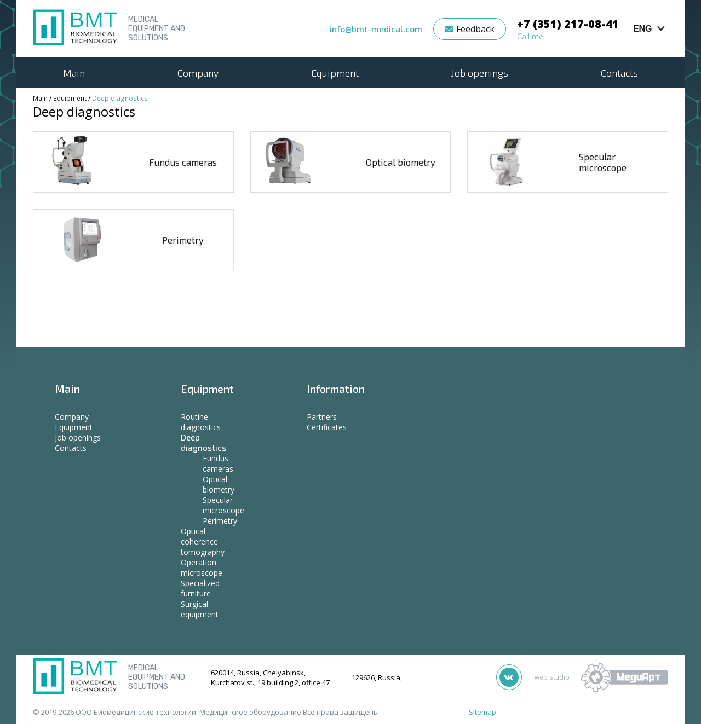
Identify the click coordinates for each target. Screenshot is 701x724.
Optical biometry (400, 162)
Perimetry (183, 239)
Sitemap (482, 712)
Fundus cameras (183, 162)
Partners (322, 417)
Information (336, 388)
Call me (530, 36)
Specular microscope (603, 162)
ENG (649, 28)
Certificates (327, 427)
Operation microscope (201, 567)
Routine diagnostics (201, 422)
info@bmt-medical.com (376, 29)
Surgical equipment (200, 609)
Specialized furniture (200, 588)
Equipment (335, 73)
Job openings (479, 73)
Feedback (470, 29)
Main (74, 73)
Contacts (619, 73)
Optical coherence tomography (203, 541)
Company (198, 73)
